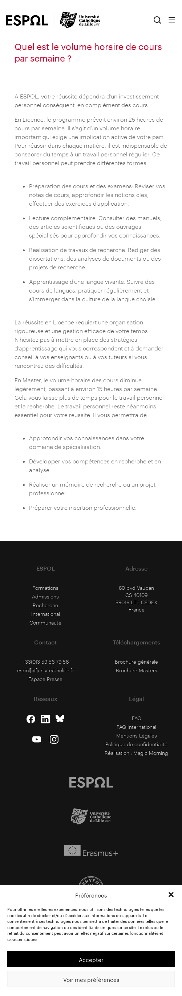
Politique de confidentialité (136, 744)
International (45, 614)
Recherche (45, 605)
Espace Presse (45, 679)
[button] (171, 894)
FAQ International (136, 727)
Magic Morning (150, 753)
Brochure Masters (136, 670)
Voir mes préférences (91, 979)
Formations (45, 588)
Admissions (45, 596)
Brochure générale (136, 662)
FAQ (136, 718)
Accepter (91, 959)
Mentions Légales (136, 735)
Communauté (45, 622)
